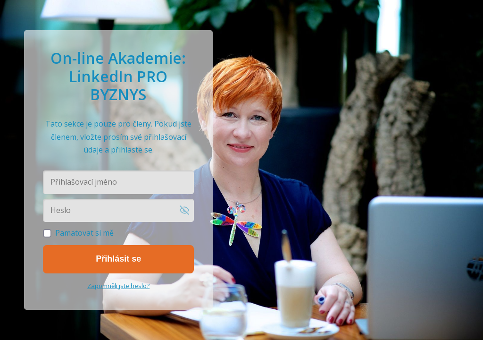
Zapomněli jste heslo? (118, 285)
